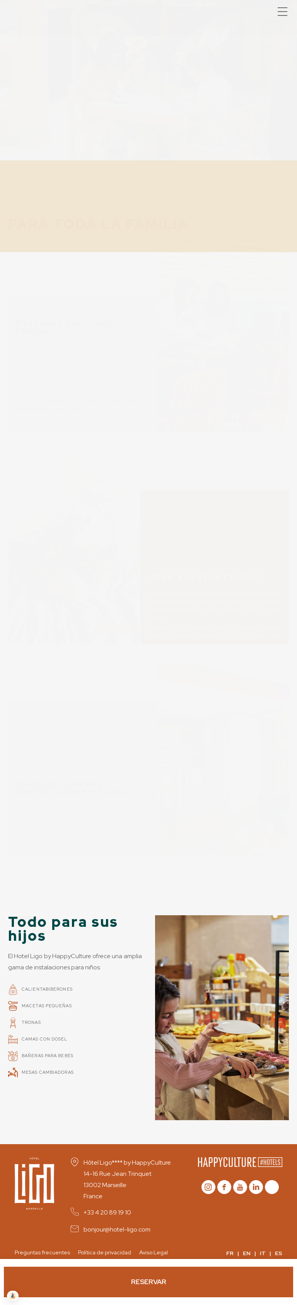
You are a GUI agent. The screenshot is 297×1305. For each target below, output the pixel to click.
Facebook (224, 1187)
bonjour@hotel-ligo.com (117, 1229)
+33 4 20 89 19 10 (107, 1212)
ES (278, 1253)
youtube (240, 1187)
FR (230, 1253)
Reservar (148, 1282)
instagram (208, 1187)
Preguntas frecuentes (42, 1252)
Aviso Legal (153, 1252)
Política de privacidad (104, 1252)
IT (263, 1253)
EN (247, 1253)
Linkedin (256, 1187)
